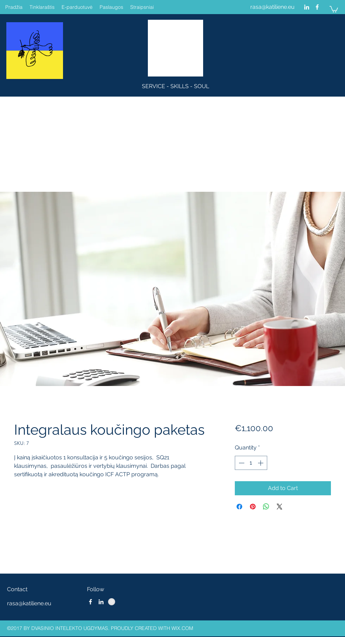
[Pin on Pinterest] (253, 506)
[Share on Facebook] (239, 506)
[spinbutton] (251, 463)
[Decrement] (241, 463)
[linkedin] (306, 7)
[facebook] (317, 7)
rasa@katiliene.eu (272, 7)
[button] (334, 8)
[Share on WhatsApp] (266, 506)
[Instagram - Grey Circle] (111, 601)
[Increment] (261, 463)
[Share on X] (279, 506)
